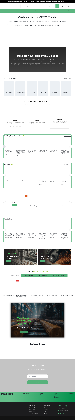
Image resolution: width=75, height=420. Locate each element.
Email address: (37, 375)
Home (24, 10)
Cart (45, 407)
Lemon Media (16, 417)
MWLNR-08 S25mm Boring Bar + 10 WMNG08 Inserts (43, 180)
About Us (30, 10)
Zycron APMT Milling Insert (51, 295)
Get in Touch (64, 1)
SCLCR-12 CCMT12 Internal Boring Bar (20, 180)
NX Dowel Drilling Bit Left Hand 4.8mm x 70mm (31, 151)
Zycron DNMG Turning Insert (67, 295)
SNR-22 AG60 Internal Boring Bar (31, 180)
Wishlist (46, 413)
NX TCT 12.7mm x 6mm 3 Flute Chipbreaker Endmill (31, 234)
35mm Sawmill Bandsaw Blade (8, 151)
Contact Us (43, 10)
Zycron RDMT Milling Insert (46, 206)
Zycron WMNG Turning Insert (37, 295)
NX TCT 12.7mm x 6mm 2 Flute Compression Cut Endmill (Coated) (42, 235)
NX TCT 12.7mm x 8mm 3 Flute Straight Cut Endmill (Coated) (9, 234)
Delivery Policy (32, 411)
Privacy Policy (32, 409)
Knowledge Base (32, 407)
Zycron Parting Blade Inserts (28, 206)
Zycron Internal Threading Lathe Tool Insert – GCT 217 (65, 234)
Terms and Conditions (33, 413)
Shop (36, 10)
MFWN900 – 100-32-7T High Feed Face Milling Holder (65, 180)
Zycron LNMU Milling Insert (37, 206)
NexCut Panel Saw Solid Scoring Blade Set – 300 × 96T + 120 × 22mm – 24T (65, 152)
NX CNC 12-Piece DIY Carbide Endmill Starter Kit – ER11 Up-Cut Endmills (20, 152)
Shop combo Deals (66, 10)
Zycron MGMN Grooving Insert (56, 206)
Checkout (46, 409)
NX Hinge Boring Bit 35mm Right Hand (54, 151)
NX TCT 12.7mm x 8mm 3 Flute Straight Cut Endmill (20, 234)
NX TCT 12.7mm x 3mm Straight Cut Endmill (53, 234)
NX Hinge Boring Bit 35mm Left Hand (43, 151)
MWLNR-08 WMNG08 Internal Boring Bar (53, 180)
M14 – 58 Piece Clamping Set (8, 180)
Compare (46, 411)
